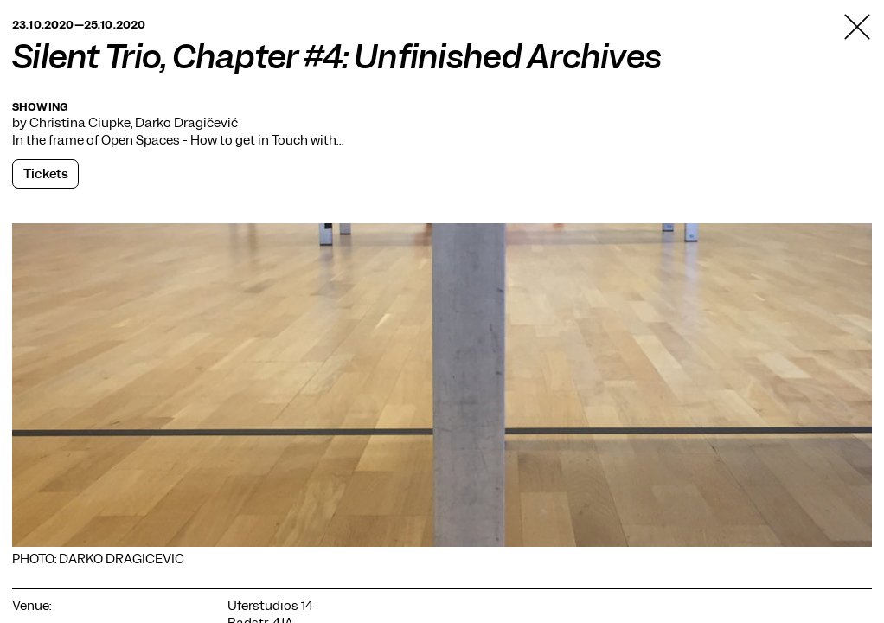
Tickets (45, 174)
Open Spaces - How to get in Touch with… (222, 140)
